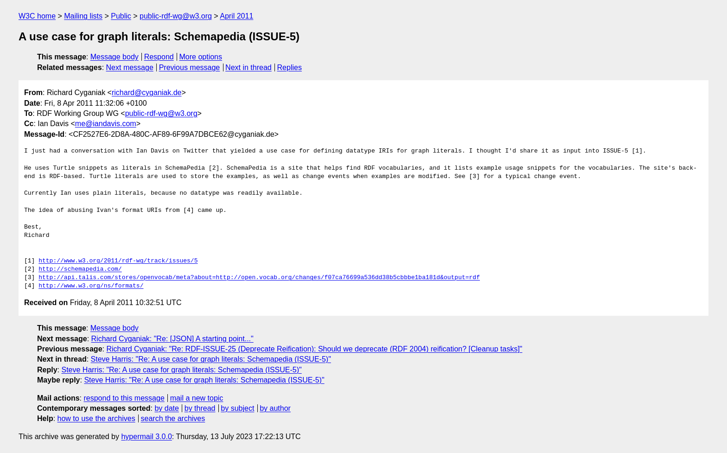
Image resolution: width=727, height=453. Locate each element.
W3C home (37, 16)
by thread (200, 408)
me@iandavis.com (105, 124)
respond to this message (123, 398)
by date (166, 408)
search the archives (173, 418)
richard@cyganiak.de (147, 92)
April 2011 (236, 16)
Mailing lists (83, 16)
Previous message (189, 67)
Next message (129, 67)
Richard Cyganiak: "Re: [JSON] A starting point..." (172, 339)
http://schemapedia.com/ (79, 269)
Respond (159, 57)
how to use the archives (96, 418)
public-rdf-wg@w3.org (176, 16)
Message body (114, 57)
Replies (289, 67)
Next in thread (248, 67)
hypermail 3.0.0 (146, 436)
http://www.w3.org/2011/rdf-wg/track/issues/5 (118, 261)
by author (275, 408)
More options (201, 57)
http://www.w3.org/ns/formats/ (90, 286)
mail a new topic (196, 398)
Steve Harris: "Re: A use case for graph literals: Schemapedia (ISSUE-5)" (211, 359)
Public (121, 16)
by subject (237, 408)
